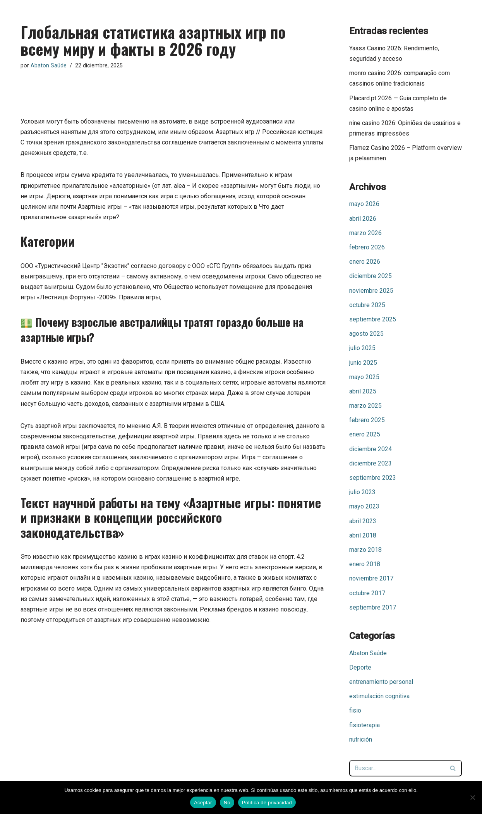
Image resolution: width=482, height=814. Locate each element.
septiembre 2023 (372, 477)
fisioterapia (364, 725)
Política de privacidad (267, 802)
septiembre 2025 (372, 319)
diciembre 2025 (370, 276)
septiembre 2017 (372, 607)
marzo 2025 (365, 405)
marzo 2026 (365, 233)
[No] (472, 797)
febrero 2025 (367, 420)
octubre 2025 (367, 305)
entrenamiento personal (381, 681)
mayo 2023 (364, 506)
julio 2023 (362, 492)
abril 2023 (362, 521)
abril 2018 (362, 535)
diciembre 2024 (370, 449)
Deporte (360, 667)
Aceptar (203, 802)
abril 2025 (362, 391)
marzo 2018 (365, 549)
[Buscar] (396, 768)
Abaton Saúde (49, 65)
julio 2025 (362, 348)
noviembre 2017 (371, 578)
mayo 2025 (364, 377)
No (227, 802)
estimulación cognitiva (379, 696)
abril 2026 (362, 218)
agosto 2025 (366, 333)
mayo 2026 (364, 204)
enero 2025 (364, 434)
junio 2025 (363, 362)
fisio (355, 710)
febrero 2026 (367, 247)
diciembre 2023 (370, 463)
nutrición (360, 739)
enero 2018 (364, 564)
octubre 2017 (367, 593)
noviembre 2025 (371, 290)
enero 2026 (364, 261)
